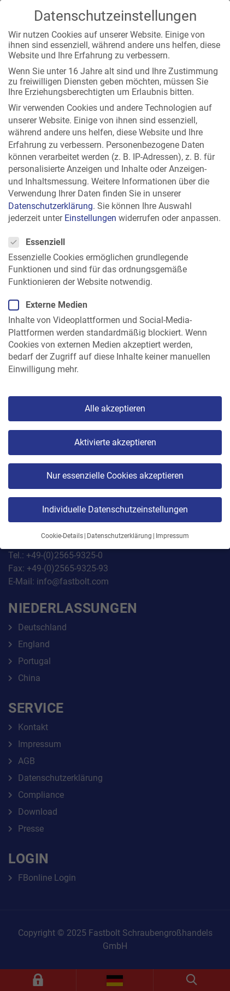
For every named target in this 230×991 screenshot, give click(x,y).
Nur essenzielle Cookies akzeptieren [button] (115, 475)
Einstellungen (90, 218)
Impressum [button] (172, 536)
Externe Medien (51, 305)
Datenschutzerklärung (50, 206)
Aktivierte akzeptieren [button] (115, 442)
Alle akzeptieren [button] (115, 408)
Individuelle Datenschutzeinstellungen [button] (115, 509)
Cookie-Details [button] (62, 536)
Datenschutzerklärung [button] (119, 536)
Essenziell (40, 242)
